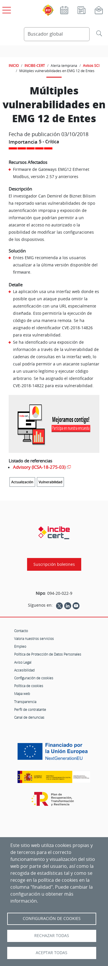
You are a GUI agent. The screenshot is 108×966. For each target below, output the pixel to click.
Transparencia (25, 701)
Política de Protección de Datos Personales (47, 654)
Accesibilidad (24, 670)
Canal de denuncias (29, 717)
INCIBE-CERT (34, 65)
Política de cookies (28, 685)
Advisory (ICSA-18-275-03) (39, 467)
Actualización (22, 482)
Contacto (21, 630)
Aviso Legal (22, 662)
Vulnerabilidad (50, 482)
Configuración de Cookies (52, 918)
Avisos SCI (91, 65)
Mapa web (22, 693)
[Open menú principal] (5, 9)
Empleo (20, 646)
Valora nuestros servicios (34, 638)
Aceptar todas (51, 952)
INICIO (14, 65)
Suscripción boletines (54, 564)
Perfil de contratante (30, 709)
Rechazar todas (51, 935)
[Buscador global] (57, 34)
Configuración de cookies (33, 678)
